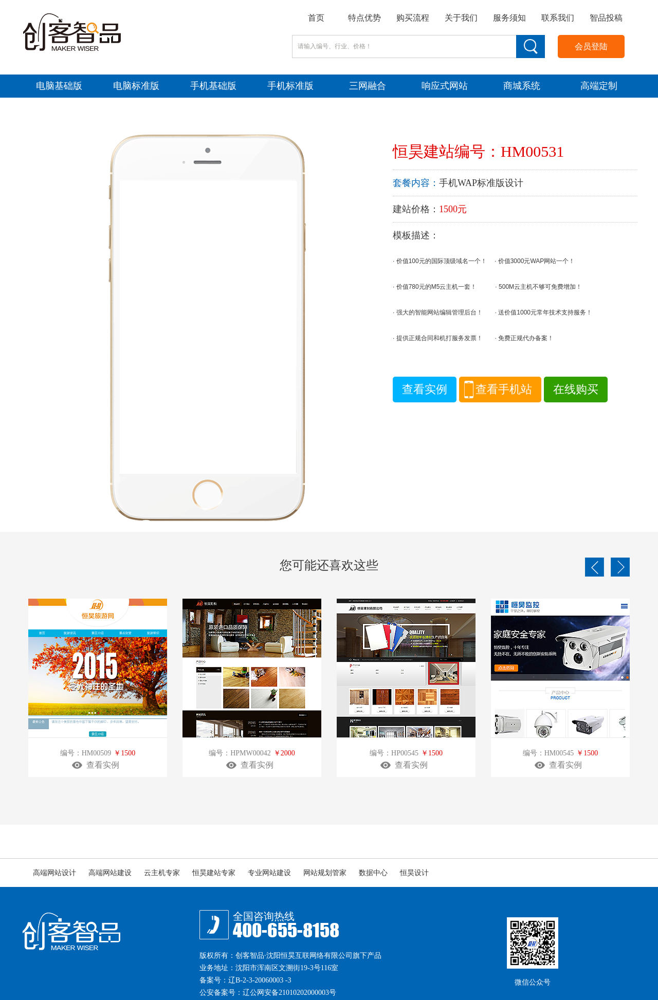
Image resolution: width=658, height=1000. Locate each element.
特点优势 (364, 17)
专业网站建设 (269, 873)
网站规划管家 (324, 873)
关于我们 (461, 17)
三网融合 (367, 86)
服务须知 (509, 17)
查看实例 (424, 389)
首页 (316, 17)
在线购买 (575, 389)
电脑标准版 (136, 86)
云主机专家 (162, 873)
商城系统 (521, 86)
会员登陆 (591, 46)
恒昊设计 (414, 873)
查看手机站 (504, 389)
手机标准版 (290, 86)
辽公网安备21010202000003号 (289, 992)
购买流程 (412, 17)
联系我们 (557, 17)
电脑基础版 (59, 86)
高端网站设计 (54, 873)
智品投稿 (606, 17)
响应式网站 (445, 86)
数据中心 (373, 873)
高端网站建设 (110, 873)
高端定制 (598, 86)
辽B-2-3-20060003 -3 (259, 980)
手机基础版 (213, 86)
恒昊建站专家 (213, 873)
